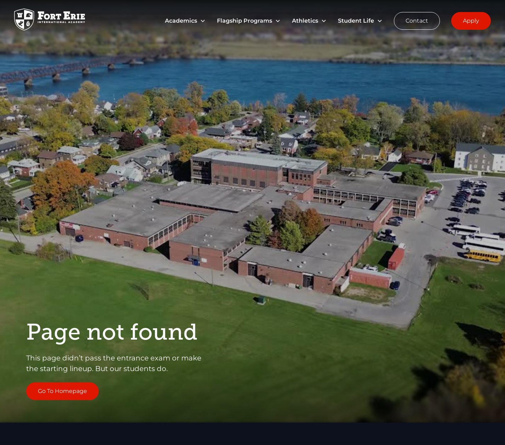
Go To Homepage (62, 391)
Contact (417, 20)
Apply (471, 20)
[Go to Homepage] (49, 20)
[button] (185, 21)
